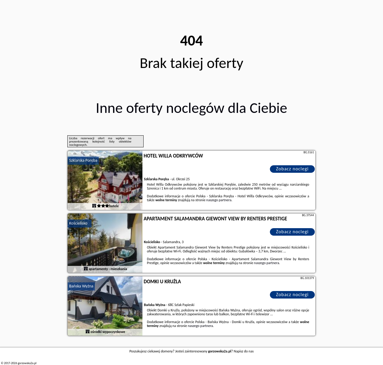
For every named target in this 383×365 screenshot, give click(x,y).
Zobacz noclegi (292, 169)
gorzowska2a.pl (27, 363)
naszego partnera (218, 200)
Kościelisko (78, 223)
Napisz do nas (244, 351)
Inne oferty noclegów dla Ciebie (191, 108)
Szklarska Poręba (83, 160)
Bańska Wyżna (81, 286)
